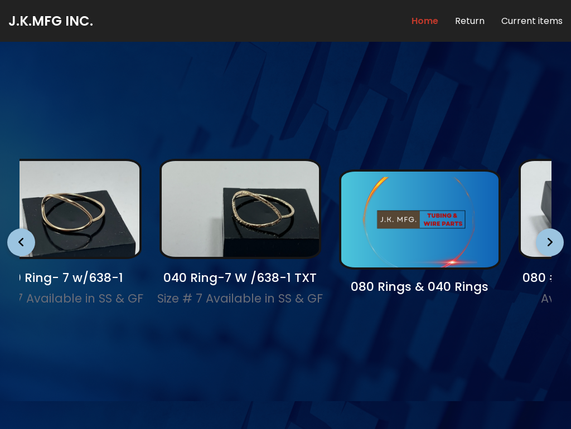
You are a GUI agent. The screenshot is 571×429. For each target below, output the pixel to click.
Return (470, 20)
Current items (532, 20)
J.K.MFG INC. (50, 21)
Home (425, 20)
